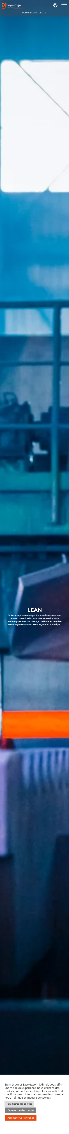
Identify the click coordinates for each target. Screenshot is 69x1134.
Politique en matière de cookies (31, 1097)
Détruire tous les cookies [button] (21, 1110)
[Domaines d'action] (64, 6)
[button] (56, 5)
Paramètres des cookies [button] (19, 1103)
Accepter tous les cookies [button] (21, 1117)
